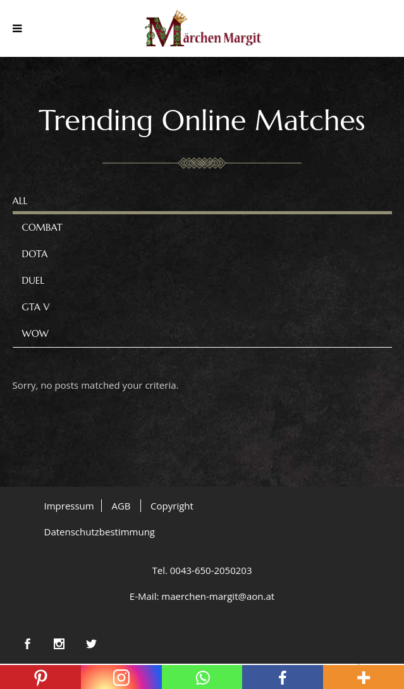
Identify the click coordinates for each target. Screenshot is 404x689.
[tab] (202, 201)
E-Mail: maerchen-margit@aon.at (202, 596)
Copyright (171, 505)
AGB (120, 505)
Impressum (69, 505)
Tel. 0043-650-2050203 (202, 570)
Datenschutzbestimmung (100, 531)
